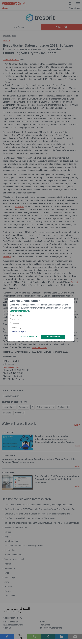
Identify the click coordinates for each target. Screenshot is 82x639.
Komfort (15, 319)
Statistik (15, 323)
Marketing (16, 327)
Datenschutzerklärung (19, 311)
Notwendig (17, 315)
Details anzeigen (18, 331)
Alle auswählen (53, 337)
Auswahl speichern (28, 337)
